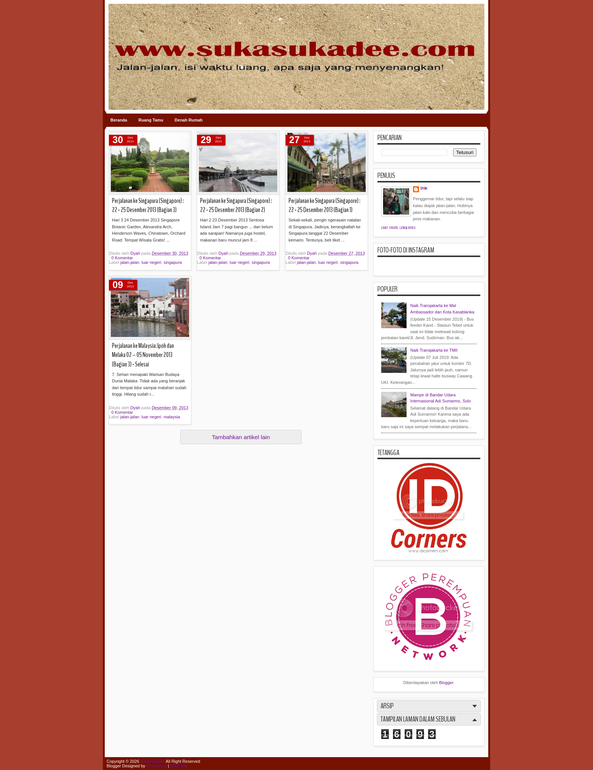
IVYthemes (156, 766)
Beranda (118, 120)
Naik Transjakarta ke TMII (434, 350)
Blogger (446, 682)
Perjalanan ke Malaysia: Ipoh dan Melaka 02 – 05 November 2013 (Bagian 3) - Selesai (143, 355)
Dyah (135, 253)
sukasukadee (152, 761)
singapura (172, 262)
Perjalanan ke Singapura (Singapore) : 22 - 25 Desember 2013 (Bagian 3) (148, 205)
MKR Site (179, 766)
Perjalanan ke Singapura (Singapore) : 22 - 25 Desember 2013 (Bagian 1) (324, 205)
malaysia (171, 417)
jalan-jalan (129, 262)
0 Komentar (122, 258)
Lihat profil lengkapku (398, 228)
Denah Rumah (189, 120)
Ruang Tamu (150, 120)
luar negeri (151, 262)
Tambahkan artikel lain (241, 437)
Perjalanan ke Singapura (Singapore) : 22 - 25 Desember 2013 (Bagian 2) (236, 205)
